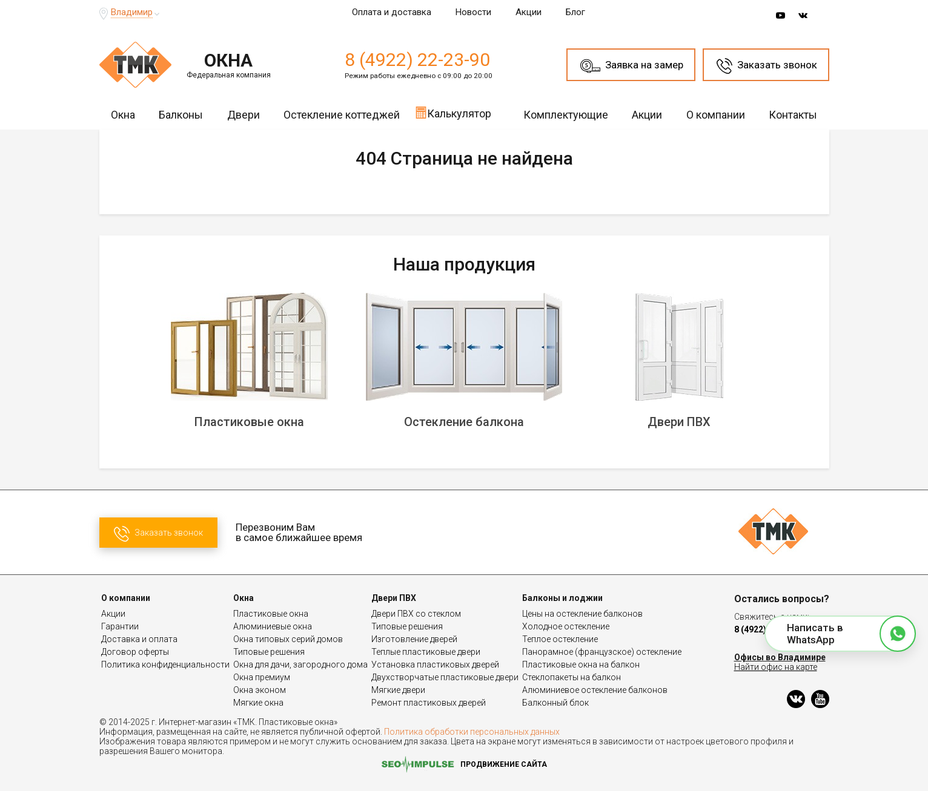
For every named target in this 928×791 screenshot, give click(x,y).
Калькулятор (453, 112)
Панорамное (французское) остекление (601, 652)
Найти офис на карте (775, 667)
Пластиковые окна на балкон (581, 664)
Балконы (181, 114)
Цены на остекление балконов (582, 614)
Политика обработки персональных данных (472, 732)
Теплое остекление (560, 639)
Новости (473, 12)
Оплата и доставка (391, 12)
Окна (123, 114)
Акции (528, 12)
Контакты (793, 114)
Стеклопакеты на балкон (571, 677)
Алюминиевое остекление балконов (595, 690)
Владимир (132, 12)
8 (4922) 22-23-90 (417, 59)
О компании (715, 114)
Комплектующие (565, 114)
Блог (575, 12)
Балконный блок (555, 702)
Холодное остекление (565, 626)
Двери (243, 114)
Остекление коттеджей (341, 114)
